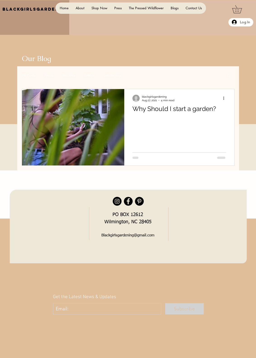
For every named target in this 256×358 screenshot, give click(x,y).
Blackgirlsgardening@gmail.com (127, 235)
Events (89, 75)
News (49, 75)
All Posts (29, 75)
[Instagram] (117, 201)
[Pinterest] (139, 201)
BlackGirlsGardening (35, 9)
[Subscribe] (184, 308)
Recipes (68, 75)
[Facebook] (128, 201)
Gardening (112, 75)
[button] (241, 9)
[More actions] (225, 98)
